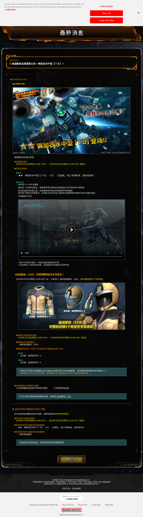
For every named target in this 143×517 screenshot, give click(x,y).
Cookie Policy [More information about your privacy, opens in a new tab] (10, 8)
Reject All (106, 12)
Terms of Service (67, 505)
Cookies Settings (106, 4)
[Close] (138, 11)
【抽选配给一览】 (64, 396)
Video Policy (109, 505)
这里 (67, 388)
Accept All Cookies (106, 19)
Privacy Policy (82, 505)
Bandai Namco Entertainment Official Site (44, 505)
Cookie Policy (96, 505)
